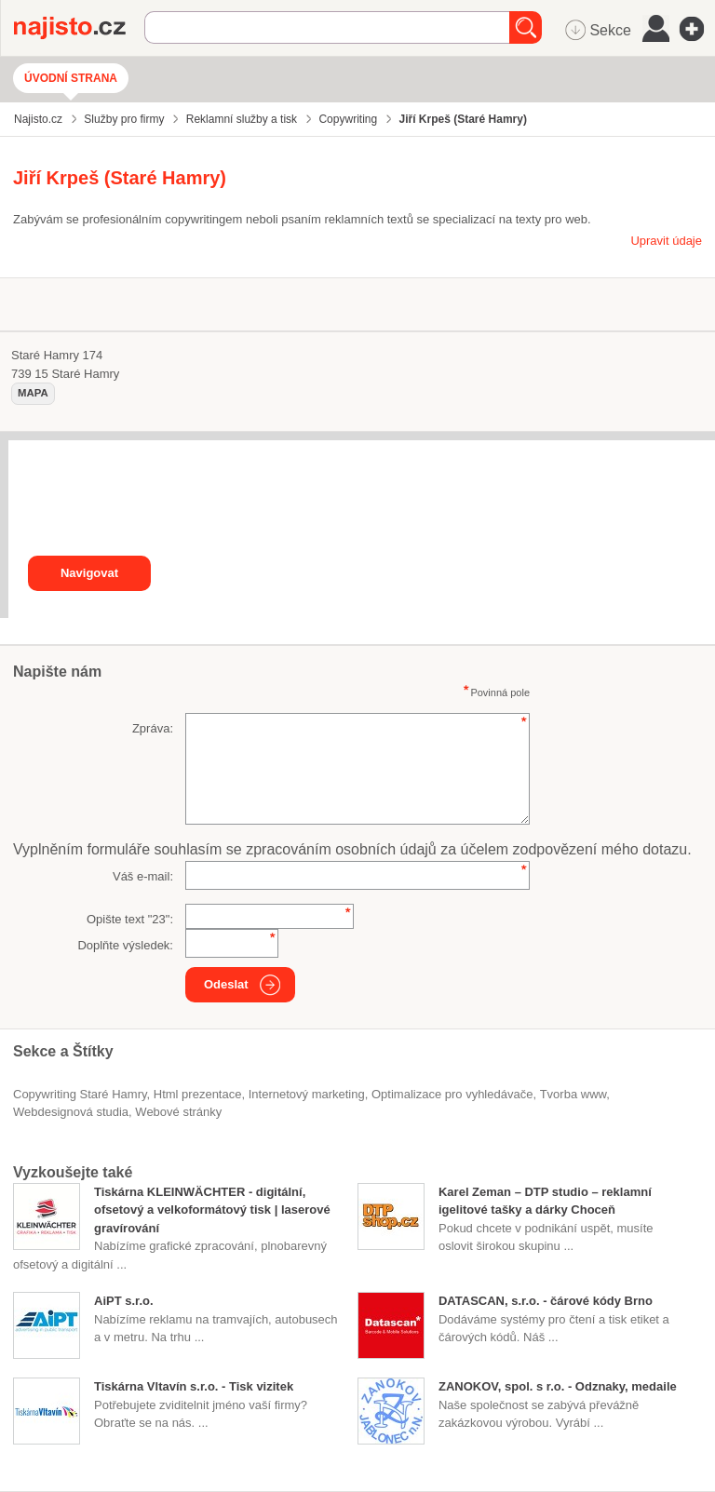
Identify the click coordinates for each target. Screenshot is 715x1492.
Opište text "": (130, 919)
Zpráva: (152, 728)
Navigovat (89, 573)
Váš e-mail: (143, 876)
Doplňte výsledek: (125, 945)
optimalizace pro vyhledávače (452, 1094)
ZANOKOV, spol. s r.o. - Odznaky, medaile (557, 1386)
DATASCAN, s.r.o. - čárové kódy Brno (545, 1301)
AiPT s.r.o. (124, 1301)
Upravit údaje (666, 241)
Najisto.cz (79, 28)
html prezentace (198, 1094)
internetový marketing (307, 1094)
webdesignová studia (70, 1112)
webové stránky (178, 1112)
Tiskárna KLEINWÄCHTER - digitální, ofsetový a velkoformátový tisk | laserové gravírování (212, 1210)
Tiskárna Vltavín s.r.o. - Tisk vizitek (193, 1386)
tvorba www (573, 1094)
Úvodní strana (70, 78)
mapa (33, 392)
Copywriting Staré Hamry (80, 1094)
